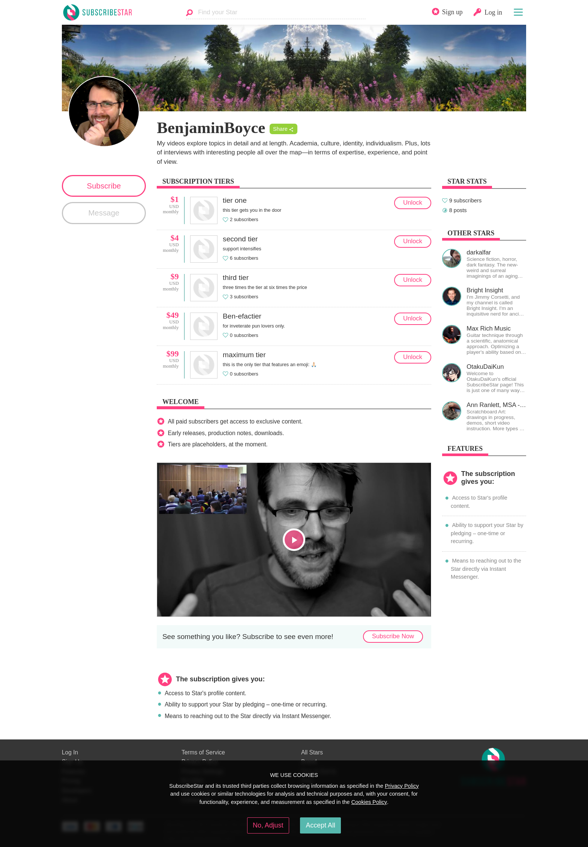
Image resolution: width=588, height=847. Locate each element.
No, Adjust (268, 825)
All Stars (312, 752)
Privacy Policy (402, 786)
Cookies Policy (369, 802)
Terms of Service (203, 752)
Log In (70, 752)
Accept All (320, 825)
